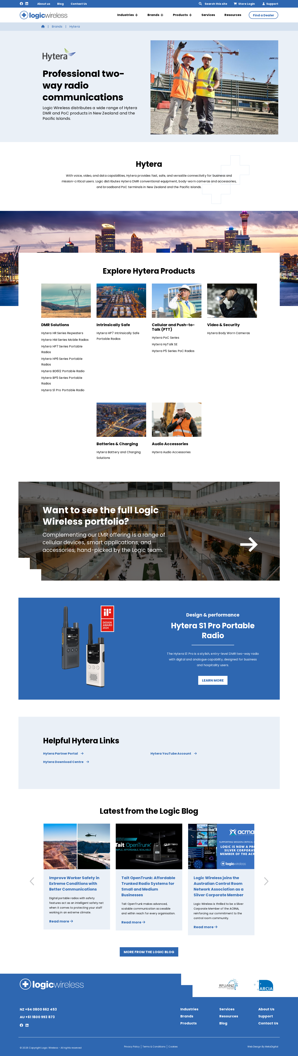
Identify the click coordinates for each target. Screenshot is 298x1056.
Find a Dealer (263, 15)
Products (182, 15)
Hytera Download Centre (66, 762)
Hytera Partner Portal (63, 753)
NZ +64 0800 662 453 (38, 1009)
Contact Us (79, 4)
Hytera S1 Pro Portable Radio (62, 390)
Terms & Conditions (154, 1046)
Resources (232, 15)
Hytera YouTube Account (174, 753)
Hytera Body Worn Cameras (228, 333)
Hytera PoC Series (165, 337)
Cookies (173, 1046)
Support (270, 4)
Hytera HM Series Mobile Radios (65, 340)
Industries (127, 15)
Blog (60, 4)
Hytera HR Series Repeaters (62, 333)
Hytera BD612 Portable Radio (63, 371)
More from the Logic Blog (149, 952)
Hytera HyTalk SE (165, 344)
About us (43, 4)
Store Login (244, 4)
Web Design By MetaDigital (262, 1046)
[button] (265, 881)
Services (208, 15)
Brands (155, 15)
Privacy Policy (132, 1046)
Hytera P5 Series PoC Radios (173, 351)
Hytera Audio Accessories (171, 452)
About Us (266, 1009)
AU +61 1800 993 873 (37, 1017)
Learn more (213, 680)
